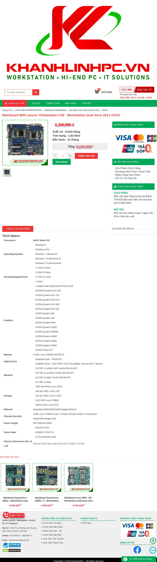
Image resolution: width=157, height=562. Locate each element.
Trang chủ (7, 110)
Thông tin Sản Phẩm (17, 229)
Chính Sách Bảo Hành (53, 527)
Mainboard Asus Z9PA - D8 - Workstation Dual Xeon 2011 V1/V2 (78, 499)
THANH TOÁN (53, 103)
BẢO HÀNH (70, 103)
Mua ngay (62, 162)
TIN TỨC (36, 103)
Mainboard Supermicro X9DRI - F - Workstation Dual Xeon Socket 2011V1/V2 (47, 499)
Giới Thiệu (86, 523)
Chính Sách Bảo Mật (52, 535)
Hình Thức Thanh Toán (53, 543)
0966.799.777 (144, 89)
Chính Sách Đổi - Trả (52, 531)
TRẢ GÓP (86, 103)
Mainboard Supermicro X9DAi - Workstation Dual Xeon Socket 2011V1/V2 (15, 499)
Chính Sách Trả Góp (52, 523)
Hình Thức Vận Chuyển (53, 539)
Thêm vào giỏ (86, 156)
